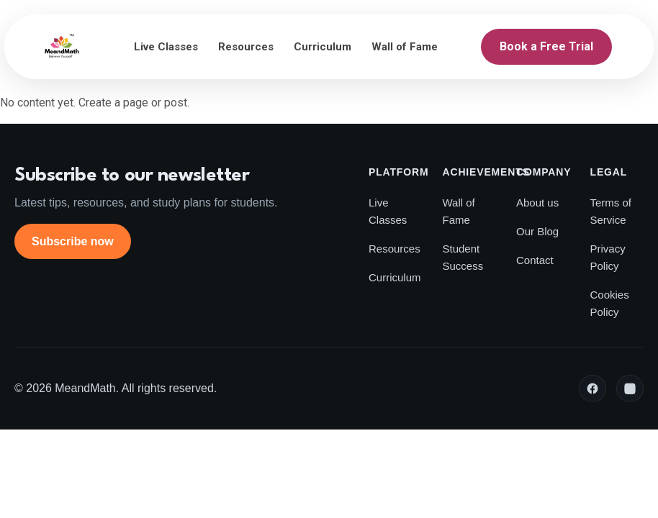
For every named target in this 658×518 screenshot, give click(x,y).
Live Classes (166, 46)
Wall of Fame (404, 46)
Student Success (463, 257)
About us (537, 202)
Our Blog (537, 231)
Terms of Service (611, 211)
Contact (535, 260)
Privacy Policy (608, 257)
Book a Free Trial (546, 46)
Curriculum (322, 46)
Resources (246, 46)
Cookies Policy (609, 303)
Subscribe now (73, 241)
